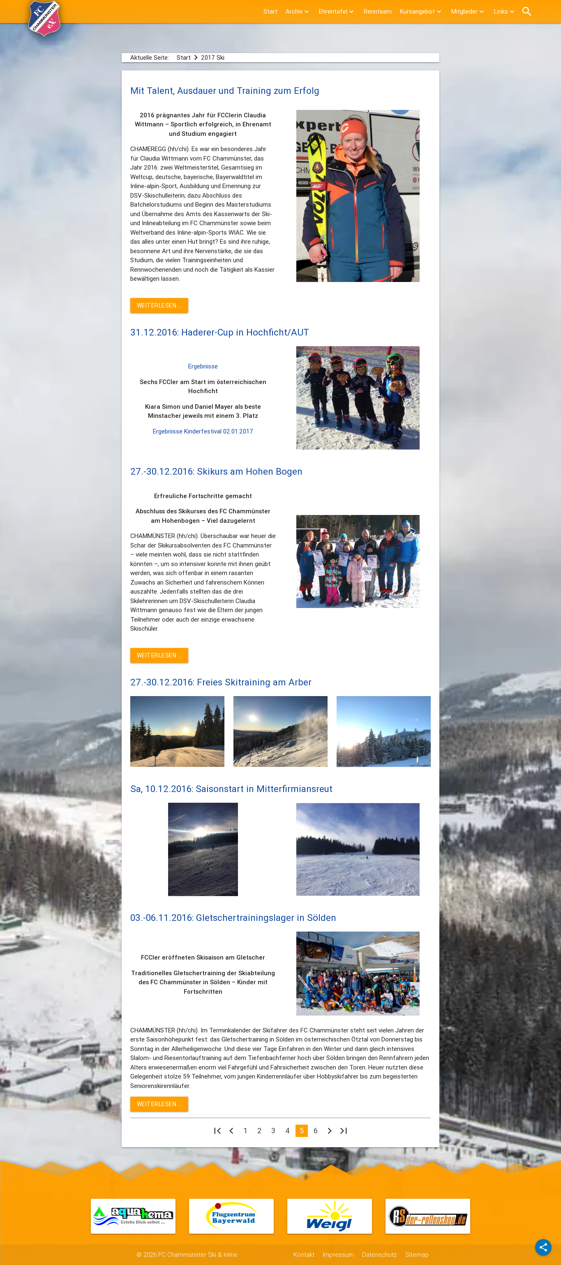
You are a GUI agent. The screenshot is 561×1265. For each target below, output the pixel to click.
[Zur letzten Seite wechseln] (343, 1133)
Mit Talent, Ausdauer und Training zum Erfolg (224, 90)
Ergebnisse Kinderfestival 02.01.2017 (203, 431)
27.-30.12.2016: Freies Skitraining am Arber (221, 682)
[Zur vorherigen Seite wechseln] (231, 1133)
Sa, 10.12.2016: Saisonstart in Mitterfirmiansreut (231, 788)
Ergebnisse (203, 366)
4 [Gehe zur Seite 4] (287, 1130)
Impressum (338, 1254)
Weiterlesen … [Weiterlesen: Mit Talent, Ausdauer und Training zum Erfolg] (159, 305)
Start (270, 11)
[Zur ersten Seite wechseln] (217, 1133)
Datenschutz (379, 1254)
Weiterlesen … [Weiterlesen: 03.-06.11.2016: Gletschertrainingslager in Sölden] (159, 1104)
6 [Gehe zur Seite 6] (316, 1130)
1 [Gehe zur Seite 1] (245, 1130)
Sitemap (417, 1254)
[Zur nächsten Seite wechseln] (329, 1133)
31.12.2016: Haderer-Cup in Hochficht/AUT (219, 332)
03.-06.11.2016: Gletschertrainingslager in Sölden (233, 917)
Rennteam (378, 11)
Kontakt (303, 1254)
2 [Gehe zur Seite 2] (259, 1130)
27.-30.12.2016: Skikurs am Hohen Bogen (216, 471)
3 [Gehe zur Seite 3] (273, 1130)
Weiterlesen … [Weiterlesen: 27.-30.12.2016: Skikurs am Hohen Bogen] (159, 655)
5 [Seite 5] (302, 1130)
